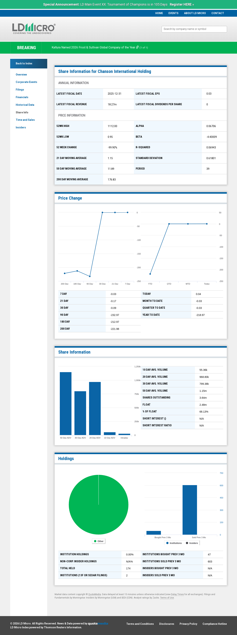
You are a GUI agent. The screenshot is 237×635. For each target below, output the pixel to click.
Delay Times (177, 594)
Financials (22, 97)
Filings (20, 89)
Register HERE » (182, 4)
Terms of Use (167, 597)
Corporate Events (26, 82)
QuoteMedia (94, 594)
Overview (21, 74)
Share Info (22, 112)
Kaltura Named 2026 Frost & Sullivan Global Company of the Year (96, 47)
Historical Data (25, 104)
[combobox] (194, 29)
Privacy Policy (188, 623)
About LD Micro (195, 13)
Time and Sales (25, 119)
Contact (217, 13)
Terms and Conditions (140, 623)
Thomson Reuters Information (62, 627)
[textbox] (196, 29)
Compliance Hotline (215, 623)
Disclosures (166, 623)
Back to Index (24, 63)
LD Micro (25, 623)
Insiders (21, 127)
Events (173, 13)
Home (159, 13)
